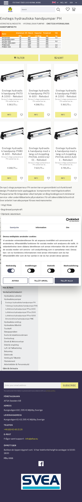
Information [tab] (41, 227)
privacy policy (50, 391)
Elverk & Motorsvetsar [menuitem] (14, 341)
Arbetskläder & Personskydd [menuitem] (16, 364)
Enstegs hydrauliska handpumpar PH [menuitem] (20, 302)
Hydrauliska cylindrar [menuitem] (13, 296)
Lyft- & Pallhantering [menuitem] (13, 348)
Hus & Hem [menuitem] (8, 287)
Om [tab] (67, 227)
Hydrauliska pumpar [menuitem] (12, 299)
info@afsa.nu (31, 439)
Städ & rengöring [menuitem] (11, 345)
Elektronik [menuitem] (8, 355)
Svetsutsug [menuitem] (9, 338)
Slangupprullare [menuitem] (10, 332)
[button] (6, 3)
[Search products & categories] (38, 9)
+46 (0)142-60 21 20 (13, 429)
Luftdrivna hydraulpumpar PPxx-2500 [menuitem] (20, 312)
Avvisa (15, 281)
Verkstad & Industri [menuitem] (12, 292)
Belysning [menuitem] (8, 351)
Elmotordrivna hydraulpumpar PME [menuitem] (19, 319)
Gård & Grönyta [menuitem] (10, 368)
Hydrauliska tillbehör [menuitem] (12, 325)
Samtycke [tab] (14, 227)
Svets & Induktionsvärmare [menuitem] (16, 335)
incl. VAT (63, 3)
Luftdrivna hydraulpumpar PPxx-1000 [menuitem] (20, 309)
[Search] (58, 9)
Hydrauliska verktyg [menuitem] (12, 322)
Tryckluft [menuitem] (8, 328)
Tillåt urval (41, 281)
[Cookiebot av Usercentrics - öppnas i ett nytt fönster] (68, 220)
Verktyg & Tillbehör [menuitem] (12, 358)
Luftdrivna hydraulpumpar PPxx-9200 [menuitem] (20, 316)
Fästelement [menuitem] (9, 361)
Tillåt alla (67, 281)
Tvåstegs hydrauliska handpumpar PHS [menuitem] (21, 306)
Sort (60, 58)
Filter (20, 58)
